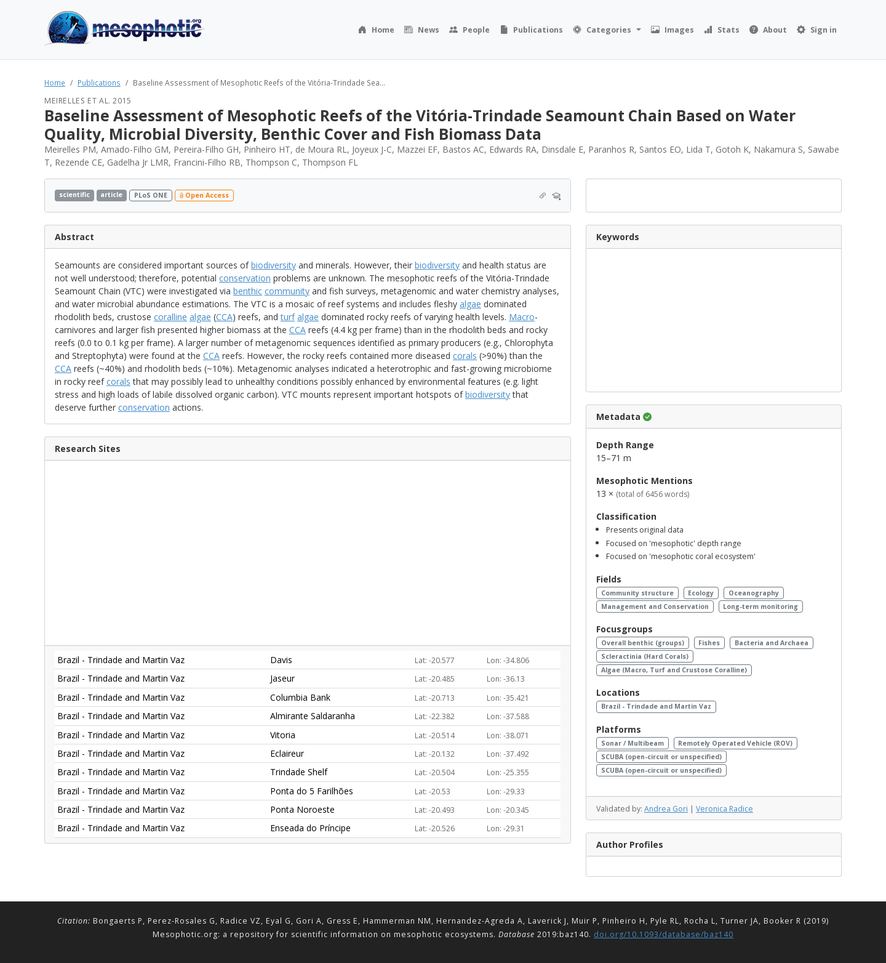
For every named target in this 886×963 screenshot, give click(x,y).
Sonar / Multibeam (632, 743)
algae (470, 304)
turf (288, 317)
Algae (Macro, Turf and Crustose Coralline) (674, 670)
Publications (99, 82)
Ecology (701, 593)
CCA (224, 317)
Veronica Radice (724, 809)
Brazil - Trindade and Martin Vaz (656, 706)
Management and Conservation (655, 606)
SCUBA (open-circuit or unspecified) (661, 756)
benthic (247, 291)
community (287, 291)
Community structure (637, 593)
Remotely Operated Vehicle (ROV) (735, 743)
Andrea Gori (666, 809)
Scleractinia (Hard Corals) (644, 656)
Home (54, 82)
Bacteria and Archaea (771, 643)
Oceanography (753, 593)
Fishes (709, 643)
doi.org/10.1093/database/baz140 (663, 934)
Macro (522, 317)
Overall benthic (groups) (642, 643)
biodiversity (273, 265)
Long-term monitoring (760, 606)
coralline (170, 317)
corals (465, 355)
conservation (245, 278)
